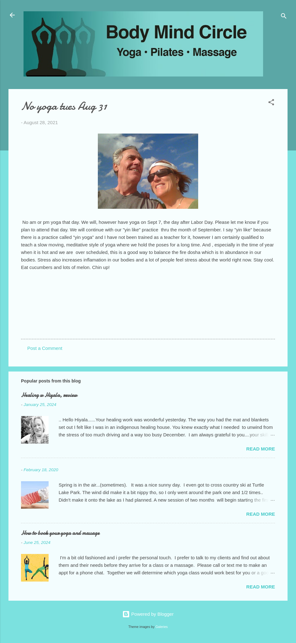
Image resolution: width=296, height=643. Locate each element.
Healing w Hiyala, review (49, 395)
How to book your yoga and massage (60, 533)
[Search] (284, 17)
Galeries (162, 627)
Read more (260, 448)
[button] (271, 103)
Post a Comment (44, 348)
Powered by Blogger (147, 614)
